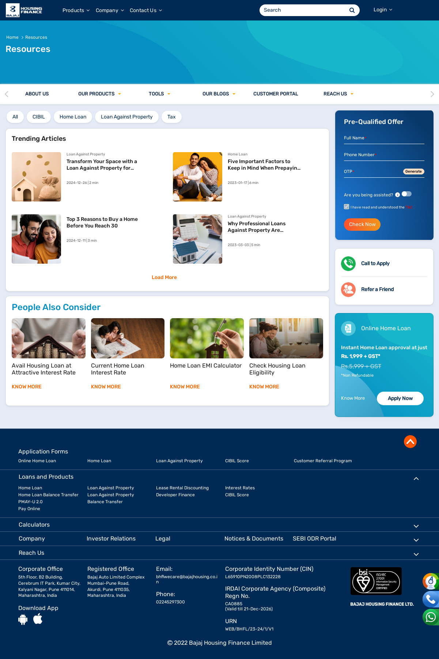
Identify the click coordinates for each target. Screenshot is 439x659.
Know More (353, 398)
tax (171, 117)
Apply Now (400, 398)
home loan (73, 117)
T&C (409, 207)
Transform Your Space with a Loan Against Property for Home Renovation (102, 165)
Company (110, 10)
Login (383, 10)
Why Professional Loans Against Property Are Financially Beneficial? (256, 227)
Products (76, 10)
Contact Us (146, 10)
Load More (164, 277)
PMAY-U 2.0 (30, 501)
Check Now (362, 224)
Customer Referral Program (323, 460)
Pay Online (29, 508)
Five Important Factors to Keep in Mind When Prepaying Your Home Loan (264, 165)
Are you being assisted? (372, 194)
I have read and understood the (382, 207)
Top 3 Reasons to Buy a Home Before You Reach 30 (102, 222)
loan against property (127, 117)
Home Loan (99, 460)
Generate (413, 171)
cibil (39, 117)
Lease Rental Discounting (182, 487)
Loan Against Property (179, 460)
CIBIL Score (237, 460)
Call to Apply (375, 263)
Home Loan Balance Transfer (48, 494)
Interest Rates (240, 487)
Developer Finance (175, 494)
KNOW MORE (27, 387)
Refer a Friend (377, 289)
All (15, 117)
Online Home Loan (37, 460)
